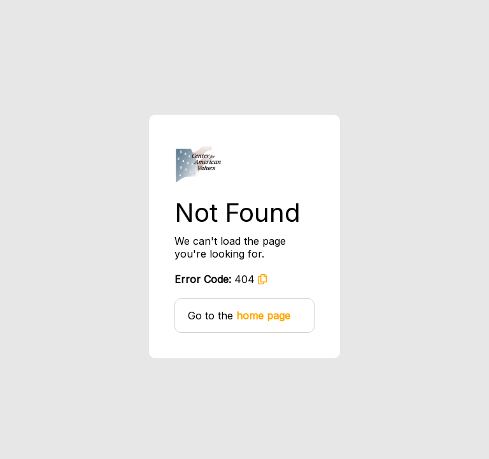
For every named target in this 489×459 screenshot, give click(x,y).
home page (263, 315)
